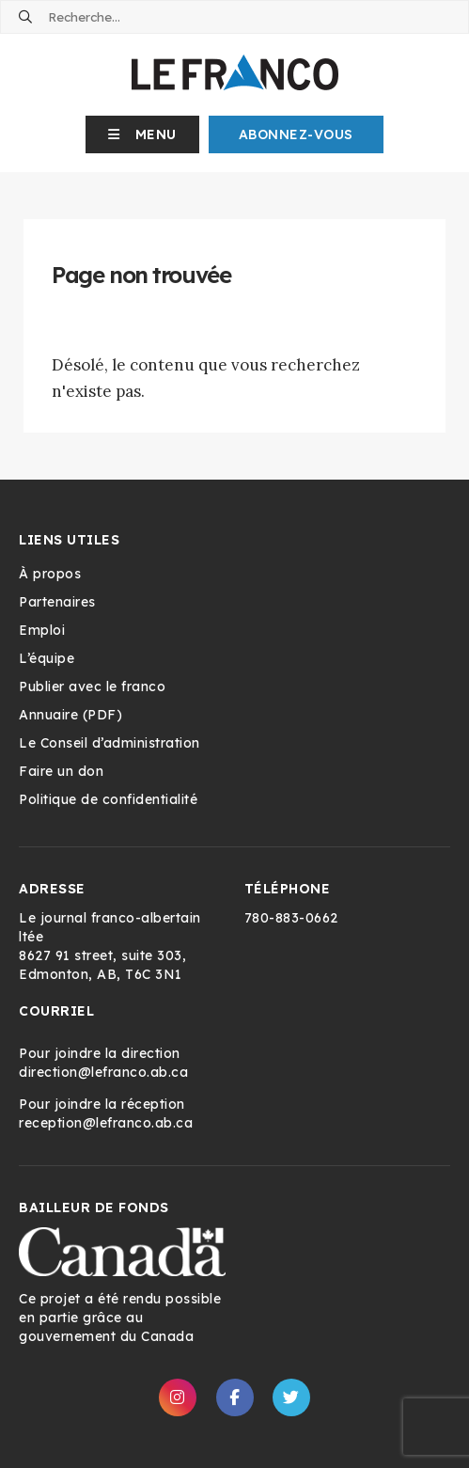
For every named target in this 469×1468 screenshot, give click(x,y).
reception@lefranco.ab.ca (106, 1122)
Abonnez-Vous (296, 134)
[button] (142, 134)
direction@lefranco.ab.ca (103, 1072)
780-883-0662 (291, 917)
